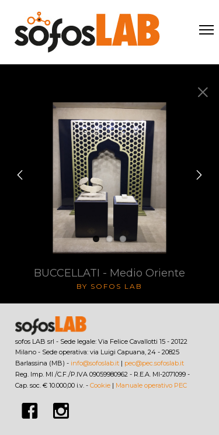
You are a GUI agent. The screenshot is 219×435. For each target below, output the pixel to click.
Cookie (100, 385)
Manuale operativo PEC (151, 385)
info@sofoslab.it (95, 363)
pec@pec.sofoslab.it (154, 363)
